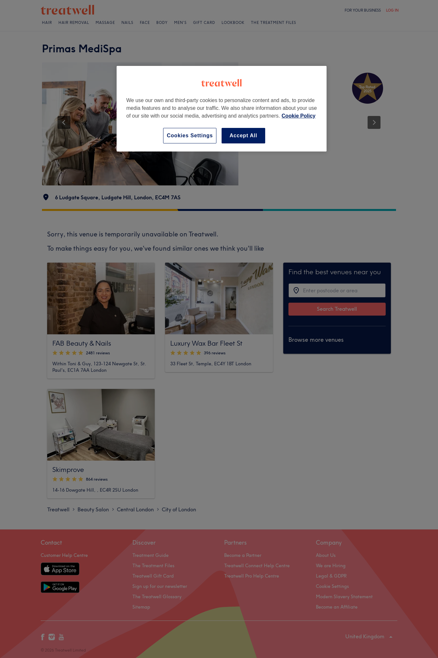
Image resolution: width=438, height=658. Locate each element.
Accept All (243, 135)
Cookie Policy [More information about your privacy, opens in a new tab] (299, 116)
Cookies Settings (190, 135)
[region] (222, 108)
